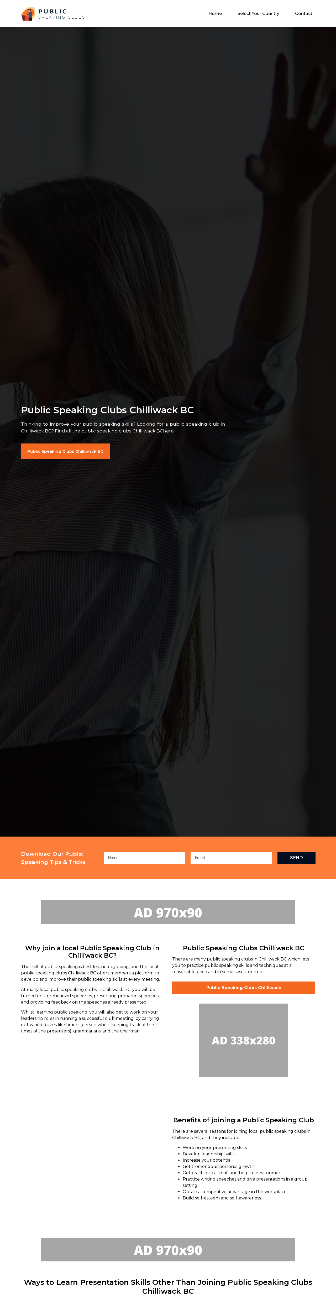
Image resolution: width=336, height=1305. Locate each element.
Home (215, 13)
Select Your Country (258, 13)
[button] (69, 451)
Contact (303, 13)
